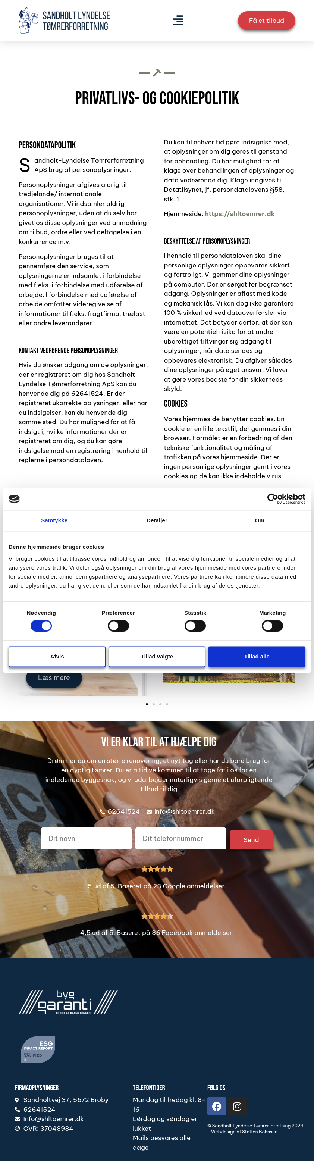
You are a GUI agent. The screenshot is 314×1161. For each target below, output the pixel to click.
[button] (177, 20)
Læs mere (54, 679)
